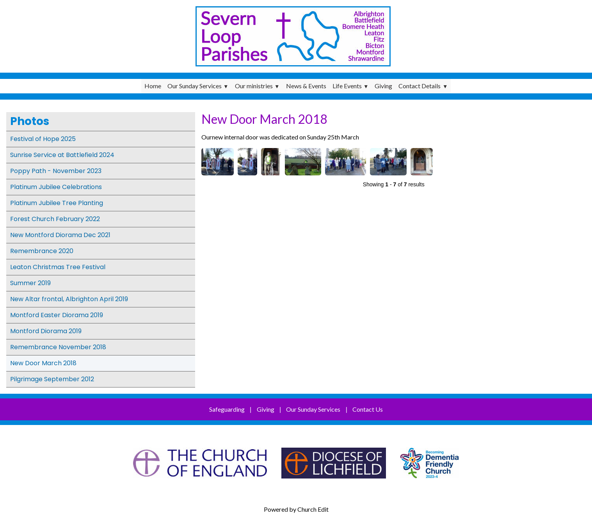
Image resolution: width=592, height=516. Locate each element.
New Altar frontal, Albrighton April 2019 (69, 299)
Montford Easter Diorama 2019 (56, 315)
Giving (383, 85)
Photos (29, 121)
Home (152, 85)
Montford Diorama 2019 (46, 331)
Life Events (347, 85)
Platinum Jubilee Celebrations (56, 186)
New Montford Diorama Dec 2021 (60, 234)
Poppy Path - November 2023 (55, 170)
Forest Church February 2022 (55, 218)
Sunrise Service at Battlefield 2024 (62, 154)
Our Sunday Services (194, 85)
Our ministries (254, 85)
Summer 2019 (30, 283)
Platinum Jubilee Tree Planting (56, 202)
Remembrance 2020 (41, 250)
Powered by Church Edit (296, 509)
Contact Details (419, 85)
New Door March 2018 (43, 363)
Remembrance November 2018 (58, 347)
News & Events (306, 85)
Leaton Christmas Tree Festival (57, 266)
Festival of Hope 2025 (43, 138)
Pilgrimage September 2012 (52, 379)
